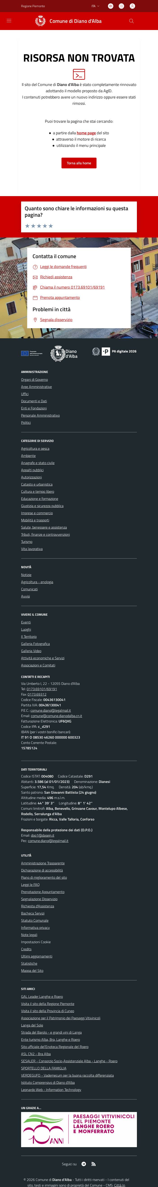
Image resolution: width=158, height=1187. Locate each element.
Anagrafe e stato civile (38, 462)
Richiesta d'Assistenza (37, 906)
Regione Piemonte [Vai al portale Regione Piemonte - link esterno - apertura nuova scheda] (33, 6)
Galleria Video (31, 650)
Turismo (26, 541)
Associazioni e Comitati (38, 665)
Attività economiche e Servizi (42, 658)
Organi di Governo (34, 379)
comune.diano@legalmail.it (51, 710)
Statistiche (29, 963)
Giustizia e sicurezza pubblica (42, 505)
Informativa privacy (35, 927)
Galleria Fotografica (35, 643)
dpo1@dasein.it (42, 835)
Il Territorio (29, 636)
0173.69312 (37, 694)
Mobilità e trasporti (35, 520)
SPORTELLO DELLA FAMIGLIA (43, 1068)
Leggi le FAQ (30, 884)
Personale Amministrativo (40, 415)
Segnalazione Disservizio (39, 899)
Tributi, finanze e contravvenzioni (45, 534)
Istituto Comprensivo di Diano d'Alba (48, 1082)
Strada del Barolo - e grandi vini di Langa (51, 1032)
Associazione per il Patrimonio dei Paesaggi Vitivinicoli (60, 1018)
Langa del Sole (32, 1025)
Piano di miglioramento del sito (44, 877)
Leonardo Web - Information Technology (51, 1089)
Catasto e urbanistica (37, 484)
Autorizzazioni (31, 477)
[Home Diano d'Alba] (66, 21)
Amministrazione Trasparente (43, 863)
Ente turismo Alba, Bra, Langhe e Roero (50, 1039)
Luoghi (26, 629)
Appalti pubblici (32, 470)
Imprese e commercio (37, 513)
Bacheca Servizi (32, 913)
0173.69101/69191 (42, 689)
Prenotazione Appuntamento (42, 891)
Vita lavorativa (32, 548)
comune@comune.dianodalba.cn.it (56, 715)
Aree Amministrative (36, 386)
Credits (26, 949)
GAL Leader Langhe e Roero (42, 996)
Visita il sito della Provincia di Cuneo (47, 1010)
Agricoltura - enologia (37, 582)
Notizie (26, 574)
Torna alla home (79, 163)
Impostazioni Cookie (36, 942)
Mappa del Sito (32, 970)
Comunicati (29, 589)
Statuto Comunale (34, 920)
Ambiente (28, 455)
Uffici (25, 393)
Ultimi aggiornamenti (36, 956)
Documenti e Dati (34, 401)
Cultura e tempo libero (37, 491)
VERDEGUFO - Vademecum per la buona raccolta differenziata (67, 1075)
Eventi (26, 622)
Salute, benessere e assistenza (44, 527)
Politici (26, 422)
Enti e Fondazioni (34, 408)
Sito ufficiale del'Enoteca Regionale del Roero (54, 1046)
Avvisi (25, 596)
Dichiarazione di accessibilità (42, 870)
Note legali (29, 934)
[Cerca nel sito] (131, 21)
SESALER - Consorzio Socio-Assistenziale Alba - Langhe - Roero (69, 1061)
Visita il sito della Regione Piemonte (47, 1003)
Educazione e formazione (39, 498)
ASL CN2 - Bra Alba (36, 1053)
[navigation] (9, 20)
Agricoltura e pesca (35, 448)
